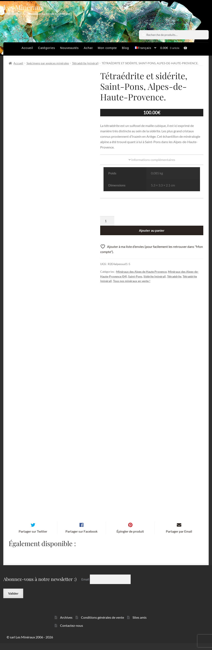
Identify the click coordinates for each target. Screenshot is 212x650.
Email (85, 586)
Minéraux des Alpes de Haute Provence (141, 271)
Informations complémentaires (152, 160)
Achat (88, 48)
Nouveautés (69, 48)
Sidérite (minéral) (154, 276)
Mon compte (107, 48)
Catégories (46, 48)
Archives (66, 624)
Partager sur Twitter (33, 538)
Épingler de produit (130, 538)
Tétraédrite (174, 276)
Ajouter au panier (152, 230)
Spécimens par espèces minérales (47, 63)
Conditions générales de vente (102, 624)
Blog (125, 48)
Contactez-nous (71, 632)
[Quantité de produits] (107, 221)
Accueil (27, 48)
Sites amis (139, 624)
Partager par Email (179, 538)
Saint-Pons (135, 276)
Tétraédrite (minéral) (85, 63)
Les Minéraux (23, 7)
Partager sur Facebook (81, 538)
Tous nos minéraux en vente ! (131, 281)
